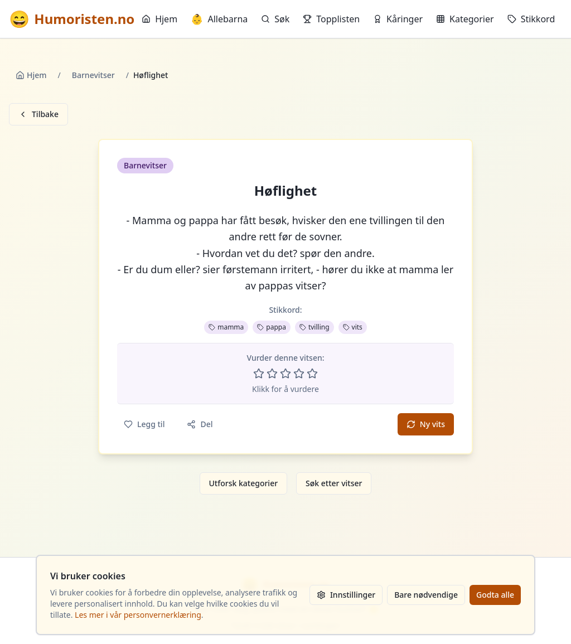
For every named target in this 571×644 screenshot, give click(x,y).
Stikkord (531, 19)
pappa (271, 327)
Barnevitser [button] (145, 165)
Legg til (144, 424)
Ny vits (426, 424)
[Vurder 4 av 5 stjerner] (299, 373)
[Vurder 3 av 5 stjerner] (285, 373)
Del (199, 424)
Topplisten (331, 19)
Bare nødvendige (426, 594)
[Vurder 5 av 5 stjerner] (312, 373)
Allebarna (219, 19)
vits (352, 327)
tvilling (314, 327)
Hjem (159, 19)
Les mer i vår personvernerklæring (138, 614)
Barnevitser (93, 75)
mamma (226, 327)
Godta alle (495, 594)
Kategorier (465, 19)
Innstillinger (346, 594)
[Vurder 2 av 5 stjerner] (272, 373)
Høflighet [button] (285, 190)
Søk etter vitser (334, 483)
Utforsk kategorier (243, 483)
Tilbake (38, 114)
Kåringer (398, 19)
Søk (275, 19)
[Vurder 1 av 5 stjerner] (259, 373)
